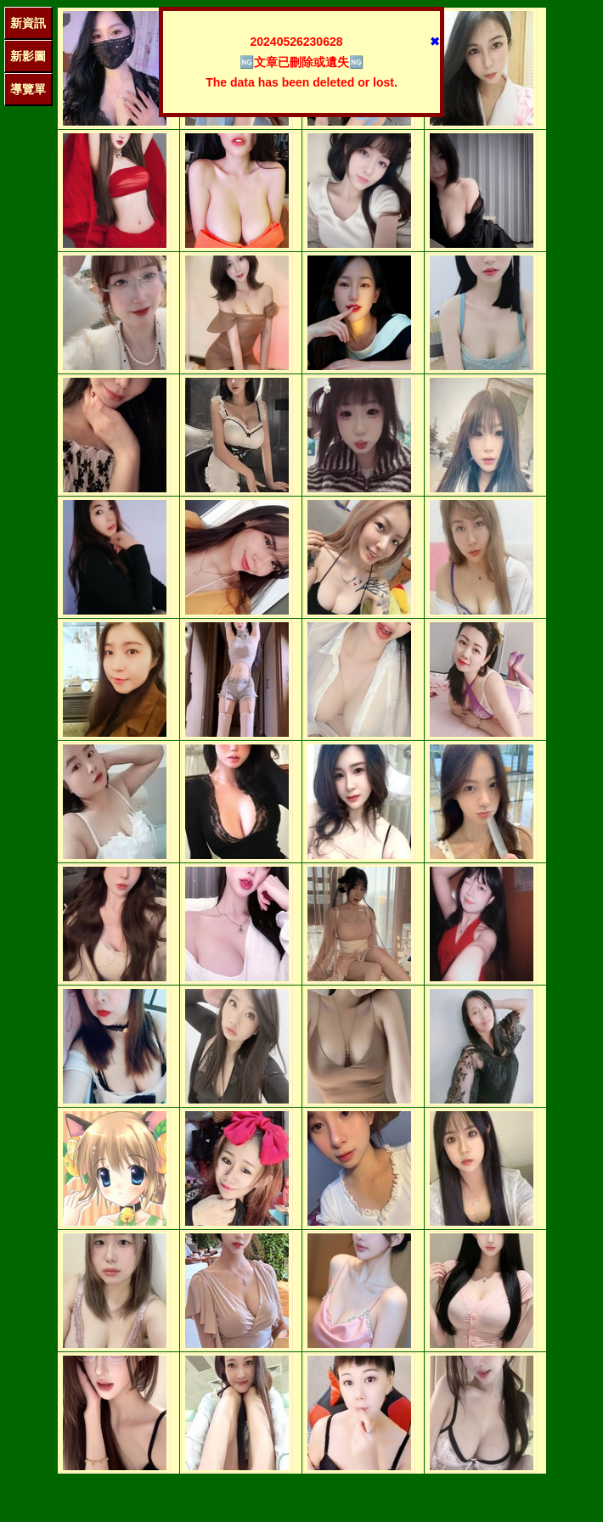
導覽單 (28, 89)
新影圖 (28, 56)
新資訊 (28, 23)
